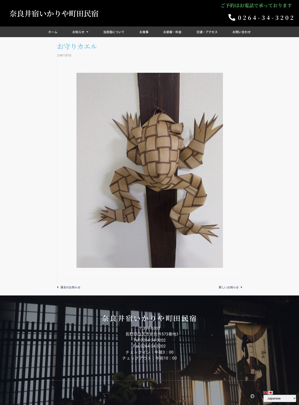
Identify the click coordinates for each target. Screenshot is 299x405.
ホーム (52, 32)
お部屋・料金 (172, 32)
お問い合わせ (241, 32)
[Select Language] (279, 398)
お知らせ (80, 31)
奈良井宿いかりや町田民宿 (54, 13)
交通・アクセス (207, 32)
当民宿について (114, 32)
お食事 (144, 32)
